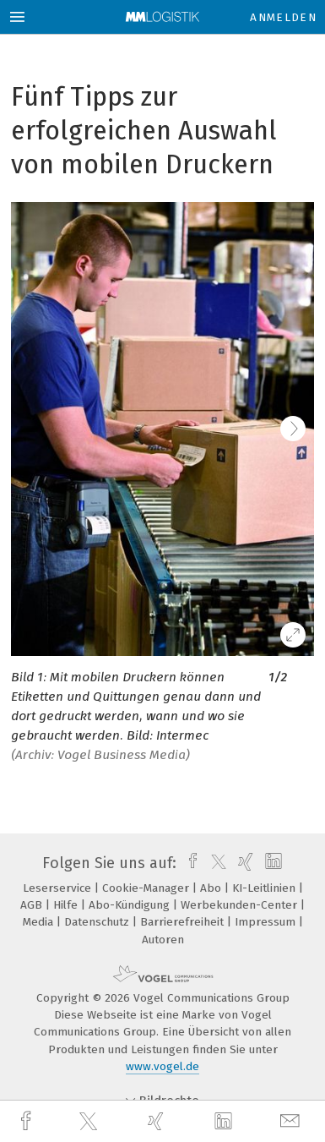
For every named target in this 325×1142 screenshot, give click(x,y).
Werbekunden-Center (241, 905)
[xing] (158, 1121)
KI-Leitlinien (265, 888)
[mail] (292, 1121)
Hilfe (67, 905)
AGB (33, 905)
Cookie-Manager (147, 888)
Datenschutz (98, 922)
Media (40, 922)
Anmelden (283, 17)
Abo (212, 888)
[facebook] (28, 1121)
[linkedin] (225, 1122)
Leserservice (59, 888)
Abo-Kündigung (131, 905)
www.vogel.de (162, 1066)
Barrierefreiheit (183, 922)
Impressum (267, 922)
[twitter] (90, 1122)
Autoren (163, 939)
